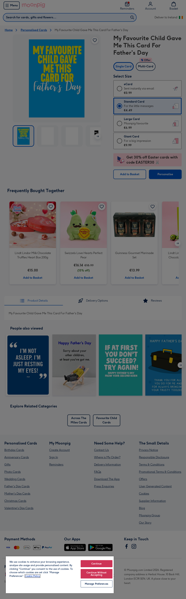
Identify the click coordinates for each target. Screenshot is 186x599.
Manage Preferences (96, 583)
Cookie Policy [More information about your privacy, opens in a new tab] (32, 576)
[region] (60, 574)
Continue (96, 563)
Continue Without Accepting (96, 573)
